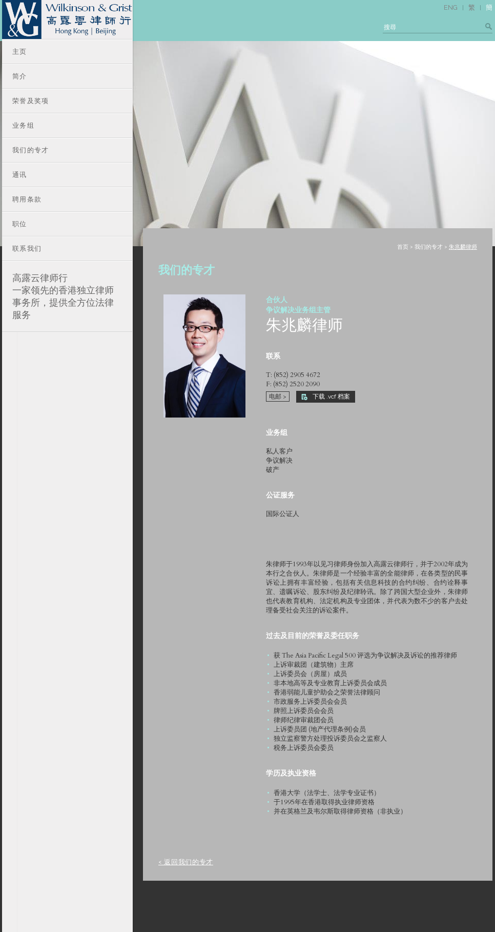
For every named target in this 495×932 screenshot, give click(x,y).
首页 (402, 247)
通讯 (19, 175)
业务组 (23, 125)
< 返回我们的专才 (185, 862)
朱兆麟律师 (463, 247)
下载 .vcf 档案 (325, 396)
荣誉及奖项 (30, 101)
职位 (19, 224)
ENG (451, 7)
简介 (19, 76)
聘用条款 (27, 199)
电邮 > (277, 396)
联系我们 (27, 248)
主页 (19, 51)
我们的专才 (429, 247)
